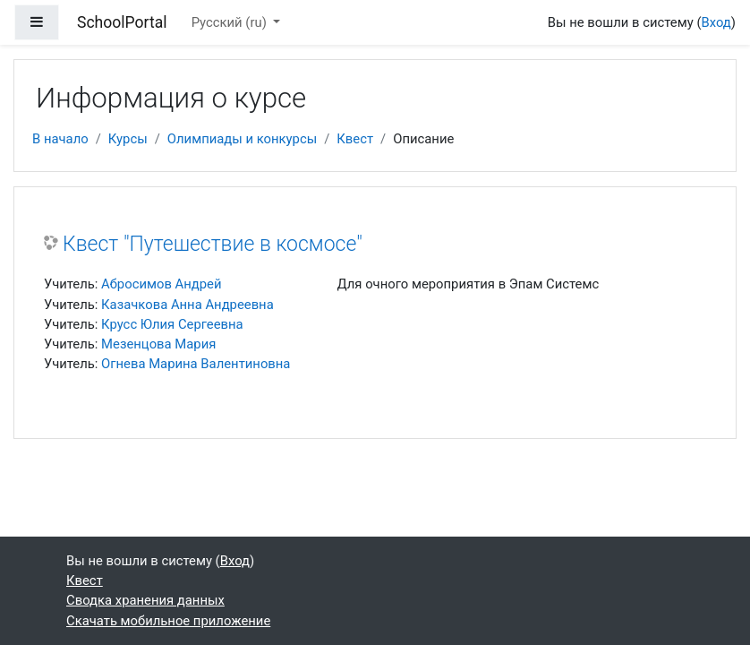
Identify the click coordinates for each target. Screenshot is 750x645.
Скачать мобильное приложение (168, 621)
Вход (715, 22)
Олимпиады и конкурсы (242, 139)
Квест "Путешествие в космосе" (212, 244)
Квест (355, 139)
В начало (60, 139)
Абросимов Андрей (161, 284)
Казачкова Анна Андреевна (187, 305)
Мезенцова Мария (158, 344)
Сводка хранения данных (145, 600)
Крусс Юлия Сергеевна (172, 324)
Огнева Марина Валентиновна (195, 364)
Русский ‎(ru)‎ (231, 22)
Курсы (128, 139)
